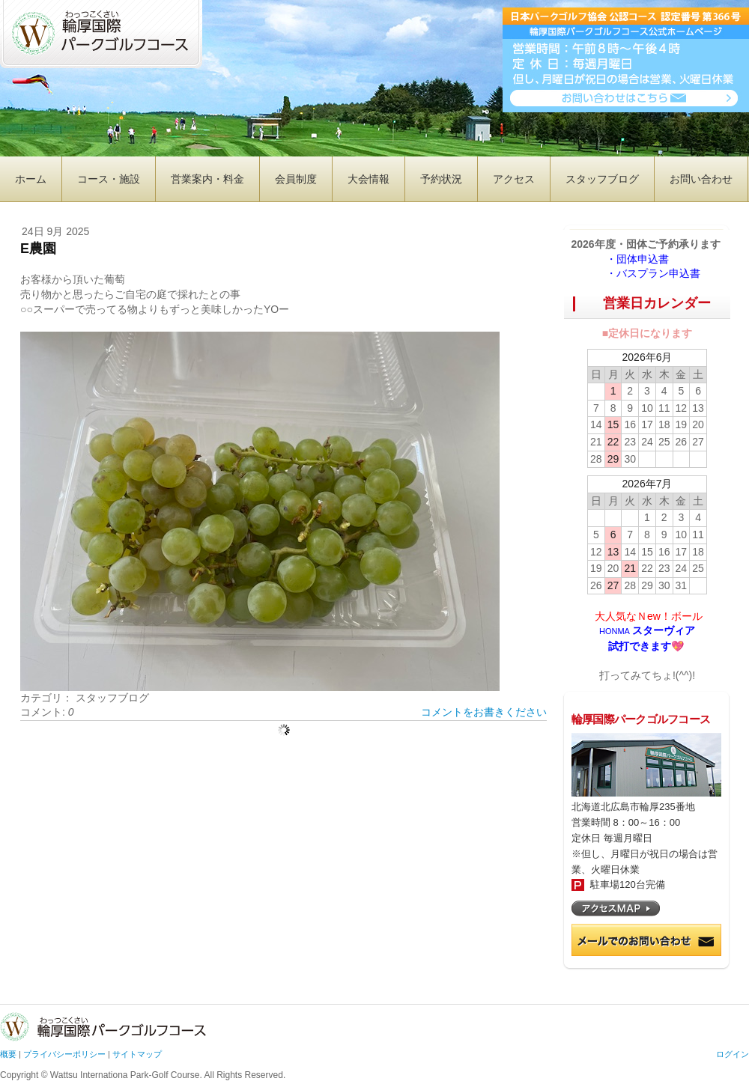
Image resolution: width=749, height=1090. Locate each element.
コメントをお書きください (484, 712)
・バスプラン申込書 (653, 273)
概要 (8, 1054)
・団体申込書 (642, 259)
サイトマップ (137, 1054)
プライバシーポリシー (64, 1054)
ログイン (732, 1054)
